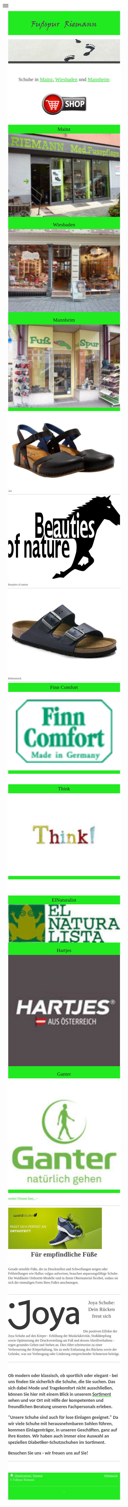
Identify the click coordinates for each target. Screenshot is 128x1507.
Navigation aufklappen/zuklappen (64, 5)
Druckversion (21, 1475)
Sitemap (38, 1475)
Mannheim (98, 79)
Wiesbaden (66, 79)
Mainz (46, 79)
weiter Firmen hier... (22, 1198)
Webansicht (111, 1475)
